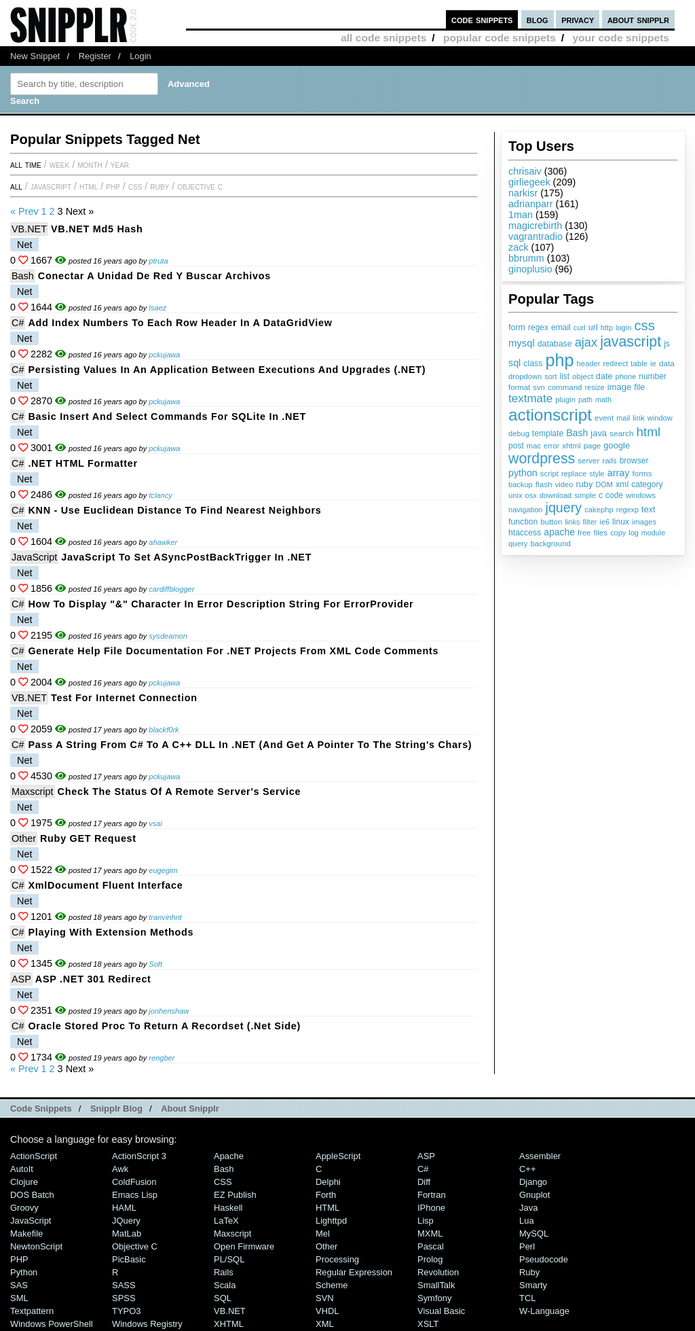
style (597, 473)
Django (533, 1182)
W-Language (544, 1311)
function (523, 522)
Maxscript (33, 791)
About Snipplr (190, 1108)
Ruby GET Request (88, 838)
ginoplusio (530, 269)
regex (538, 327)
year (120, 164)
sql (514, 362)
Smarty (533, 1285)
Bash (577, 432)
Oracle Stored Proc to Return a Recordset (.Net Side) (164, 1026)
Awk (120, 1169)
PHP (113, 186)
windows (641, 495)
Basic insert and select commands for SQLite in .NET (167, 416)
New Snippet (35, 56)
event (604, 418)
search (621, 433)
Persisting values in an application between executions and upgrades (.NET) (227, 369)
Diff (423, 1182)
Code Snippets (41, 1108)
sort (550, 376)
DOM (604, 484)
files (600, 532)
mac (534, 446)
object (582, 376)
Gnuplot (534, 1195)
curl (580, 327)
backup (520, 484)
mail (623, 418)
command (565, 387)
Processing (337, 1259)
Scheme (332, 1285)
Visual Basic (441, 1311)
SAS (19, 1285)
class (532, 363)
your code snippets (620, 37)
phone (625, 376)
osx (531, 495)
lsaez (157, 308)
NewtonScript (36, 1246)
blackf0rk (164, 730)
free (584, 533)
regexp (627, 509)
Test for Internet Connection (124, 697)
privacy (577, 19)
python (523, 472)
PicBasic (129, 1259)
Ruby (159, 186)
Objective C (200, 186)
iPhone (431, 1208)
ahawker (163, 542)
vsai (155, 823)
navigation (525, 509)
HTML (88, 186)
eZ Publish (235, 1195)
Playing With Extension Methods (110, 932)
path (585, 399)
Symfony (434, 1298)
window (660, 418)
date (604, 376)
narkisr (523, 193)
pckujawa (164, 355)
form (516, 327)
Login (140, 56)
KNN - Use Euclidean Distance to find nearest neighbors (174, 510)
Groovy (24, 1208)
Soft (155, 964)
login (623, 327)
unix (515, 495)
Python (23, 1272)
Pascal (430, 1246)
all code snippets (383, 37)
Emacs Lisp (134, 1195)
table (639, 363)
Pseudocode (543, 1259)
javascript (630, 342)
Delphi (328, 1182)
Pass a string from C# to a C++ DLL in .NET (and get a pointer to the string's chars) (250, 744)
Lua (526, 1220)
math (603, 399)
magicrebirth (535, 225)
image (619, 387)
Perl (527, 1246)
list (565, 376)
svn (539, 387)
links (572, 522)
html (649, 432)
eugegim (163, 870)
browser (634, 460)
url (593, 327)
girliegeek (529, 182)
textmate (530, 398)
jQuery (126, 1220)
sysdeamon (168, 636)
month (89, 164)
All (16, 186)
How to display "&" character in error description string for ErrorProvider (220, 604)
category (646, 484)
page (592, 446)
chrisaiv (525, 171)
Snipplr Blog (116, 1108)
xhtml (571, 446)
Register (95, 56)
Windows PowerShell (51, 1324)
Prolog (430, 1259)
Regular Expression (354, 1272)
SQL (222, 1298)
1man (520, 214)
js (667, 344)
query (517, 543)
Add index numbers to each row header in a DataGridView (180, 322)
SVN (325, 1298)
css (644, 325)
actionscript (550, 415)
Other (24, 838)
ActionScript (33, 1156)
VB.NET (29, 229)
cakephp (598, 509)
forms (642, 473)
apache (559, 532)
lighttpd (331, 1220)
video (564, 484)
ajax (586, 342)
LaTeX (226, 1220)
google (616, 445)
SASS (124, 1285)
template (547, 433)
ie (653, 363)
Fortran (431, 1195)
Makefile (26, 1233)
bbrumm (526, 258)
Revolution (438, 1272)
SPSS (124, 1298)
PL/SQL (229, 1259)
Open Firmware (244, 1246)
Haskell (228, 1208)
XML (325, 1324)
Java (528, 1208)
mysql (521, 343)
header (588, 363)
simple (585, 495)
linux (620, 522)
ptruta (158, 261)
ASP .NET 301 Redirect (93, 979)
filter (590, 522)
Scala (225, 1285)
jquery (564, 507)
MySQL (533, 1233)
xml (622, 484)
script (549, 473)
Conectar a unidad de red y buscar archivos (154, 275)
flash (544, 484)
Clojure (24, 1182)
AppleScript (338, 1156)
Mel (323, 1233)
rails (609, 460)
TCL (527, 1298)
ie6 (604, 522)
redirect (615, 363)
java (598, 433)
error (551, 446)
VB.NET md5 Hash (97, 229)
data (667, 363)
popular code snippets (499, 37)
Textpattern (32, 1311)
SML (19, 1298)
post (516, 445)
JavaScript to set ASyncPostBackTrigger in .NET (186, 557)
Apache (229, 1156)
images (644, 522)
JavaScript (51, 186)
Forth (326, 1195)
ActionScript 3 (139, 1156)
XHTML (229, 1324)
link (639, 417)
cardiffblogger (171, 589)
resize (594, 387)
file (639, 387)
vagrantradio (535, 236)
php (559, 360)
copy (618, 533)
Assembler (540, 1156)
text (648, 509)
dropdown (525, 376)
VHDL (327, 1311)
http (607, 327)
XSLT (427, 1324)
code (614, 495)
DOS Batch (32, 1195)
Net (24, 244)
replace (573, 473)
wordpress (541, 458)
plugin (565, 399)
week (59, 164)
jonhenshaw (169, 1011)
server (588, 461)
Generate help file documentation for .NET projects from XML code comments (233, 650)
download (555, 495)
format (519, 387)
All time (25, 164)
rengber (161, 1058)
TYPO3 (126, 1311)
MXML (430, 1233)
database (555, 344)
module (653, 533)
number (652, 376)
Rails (223, 1272)
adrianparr (530, 203)
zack (518, 247)
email (561, 327)
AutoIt (21, 1169)
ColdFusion (134, 1182)
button (551, 522)
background (550, 543)
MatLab (126, 1233)
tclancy (160, 495)
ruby (584, 484)
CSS (135, 186)
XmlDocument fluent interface (105, 885)
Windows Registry (147, 1324)
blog (537, 19)
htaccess (524, 532)
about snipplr (638, 19)
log (633, 533)
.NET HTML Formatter (82, 463)
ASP (21, 979)
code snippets (482, 19)
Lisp (425, 1220)
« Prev (24, 211)
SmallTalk (436, 1285)
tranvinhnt (165, 917)
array (618, 472)
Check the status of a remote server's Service (179, 791)
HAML (124, 1208)
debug (518, 433)
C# (18, 322)
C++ (527, 1169)
